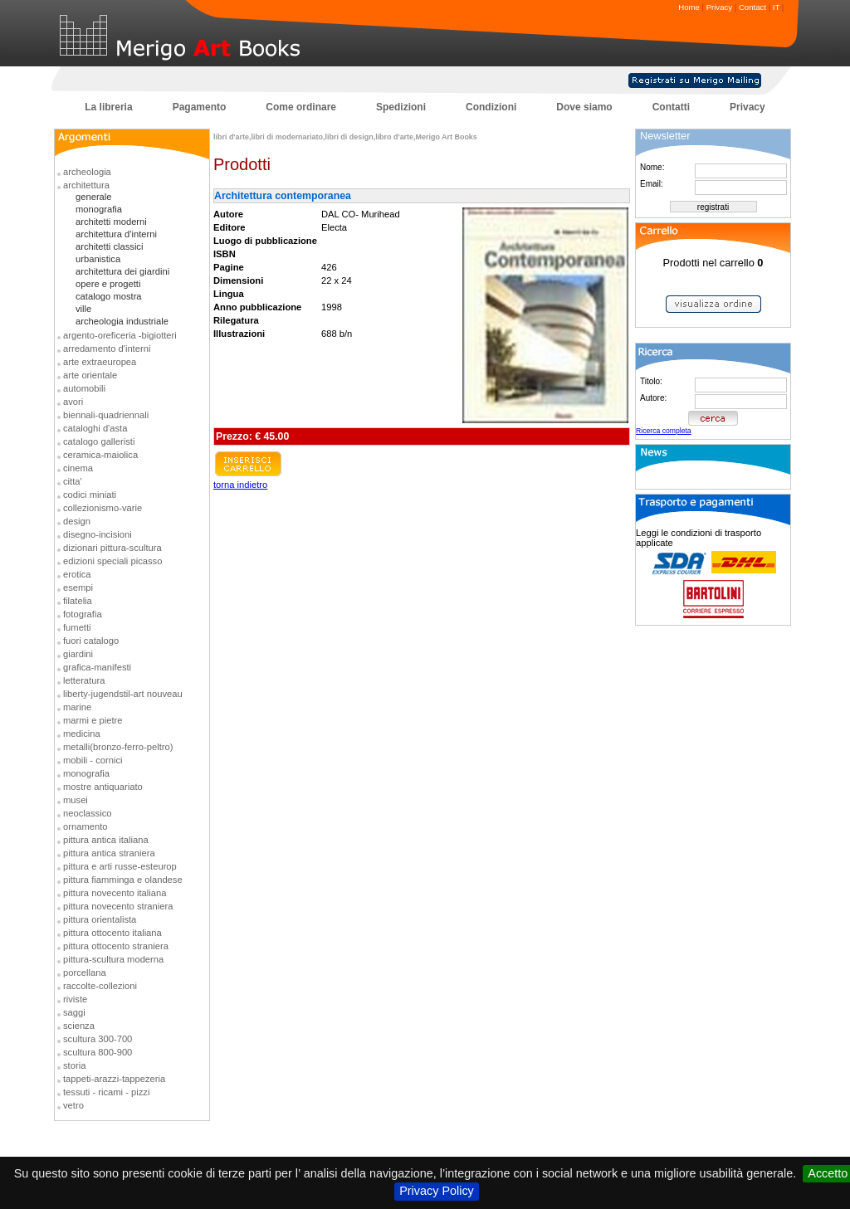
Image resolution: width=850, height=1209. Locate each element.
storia (74, 1065)
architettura (86, 185)
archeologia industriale (122, 321)
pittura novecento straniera (118, 906)
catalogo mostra (109, 296)
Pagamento (200, 107)
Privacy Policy (436, 1190)
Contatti (671, 107)
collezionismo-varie (102, 508)
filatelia (77, 601)
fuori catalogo (91, 641)
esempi (78, 587)
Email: (651, 183)
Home (689, 7)
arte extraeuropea (99, 362)
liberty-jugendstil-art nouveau (123, 694)
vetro (73, 1105)
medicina (81, 734)
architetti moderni (111, 222)
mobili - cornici (93, 760)
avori (73, 402)
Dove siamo (584, 107)
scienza (79, 1026)
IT (776, 7)
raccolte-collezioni (100, 986)
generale (94, 197)
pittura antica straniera (109, 853)
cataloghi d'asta (95, 428)
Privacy (719, 7)
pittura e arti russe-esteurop (120, 866)
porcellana (84, 972)
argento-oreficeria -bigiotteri (120, 335)
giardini (78, 654)
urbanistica (98, 259)
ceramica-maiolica (100, 455)
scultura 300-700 (97, 1039)
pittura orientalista (99, 919)
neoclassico (87, 813)
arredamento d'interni (106, 348)
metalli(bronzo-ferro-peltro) (118, 747)
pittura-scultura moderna (113, 959)
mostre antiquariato (103, 787)
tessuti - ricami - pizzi (106, 1092)
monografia (99, 209)
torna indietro (240, 485)
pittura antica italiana (106, 840)
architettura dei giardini (122, 271)
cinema (78, 468)
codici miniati (89, 495)
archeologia (87, 172)
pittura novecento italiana (114, 893)
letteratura (84, 680)
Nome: (652, 167)
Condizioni (491, 107)
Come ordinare (301, 107)
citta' (72, 481)
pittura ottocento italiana (112, 933)
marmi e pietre (93, 720)
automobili (84, 388)
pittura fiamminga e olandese (123, 880)
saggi (74, 1012)
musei (75, 800)
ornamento (85, 826)
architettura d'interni (116, 234)
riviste (75, 999)
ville (83, 309)
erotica (77, 574)
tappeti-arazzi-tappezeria (114, 1079)
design (76, 521)
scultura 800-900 (97, 1052)
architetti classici (109, 246)
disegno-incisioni (97, 534)
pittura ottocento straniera (116, 946)
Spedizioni (401, 107)
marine (77, 707)
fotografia (82, 614)
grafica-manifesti (97, 667)
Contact (752, 7)
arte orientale (90, 375)
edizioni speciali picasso (112, 561)
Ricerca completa (663, 431)
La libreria (108, 107)
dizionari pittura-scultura (112, 548)
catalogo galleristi (98, 441)
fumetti (77, 627)
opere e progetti (108, 284)
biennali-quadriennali (106, 415)
